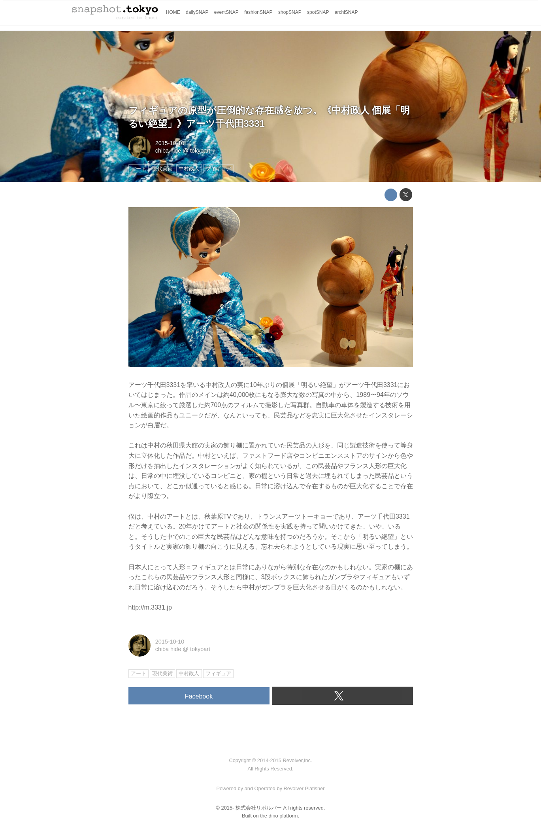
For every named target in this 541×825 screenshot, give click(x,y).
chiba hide (168, 150)
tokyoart (200, 150)
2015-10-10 (170, 143)
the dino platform (279, 816)
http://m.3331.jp (150, 607)
